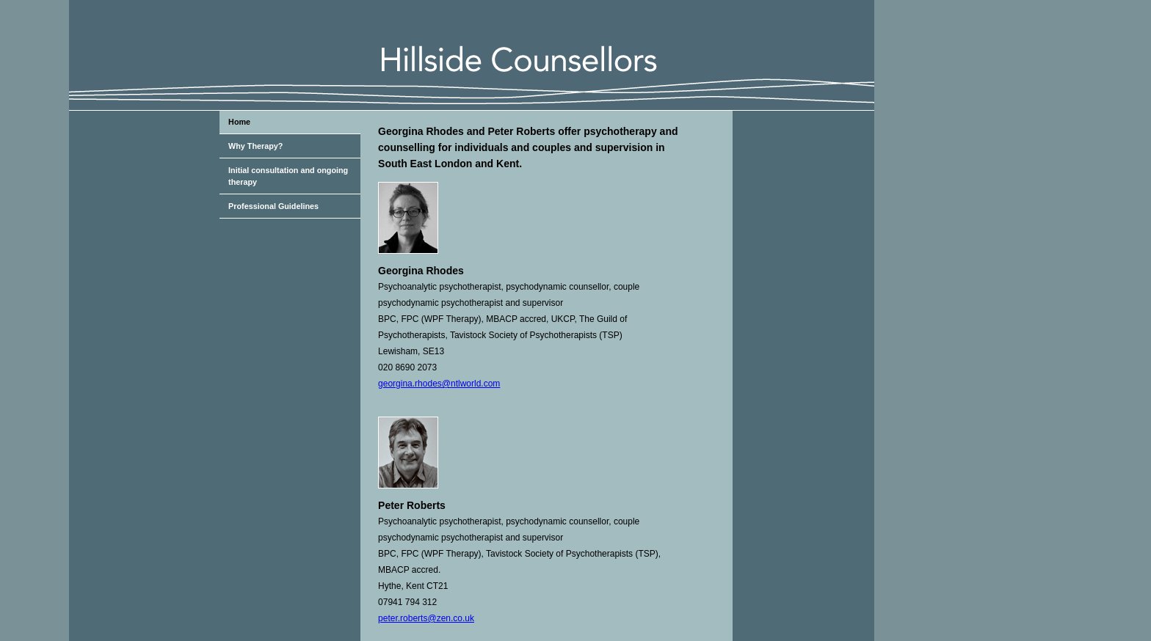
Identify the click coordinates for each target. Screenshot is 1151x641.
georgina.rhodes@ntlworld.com (439, 383)
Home (239, 121)
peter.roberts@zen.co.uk (426, 618)
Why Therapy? (255, 146)
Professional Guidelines (273, 206)
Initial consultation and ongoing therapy (288, 176)
